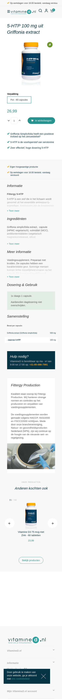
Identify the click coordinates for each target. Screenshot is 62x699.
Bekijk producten (31, 560)
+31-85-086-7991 (38, 364)
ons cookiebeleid (20, 678)
